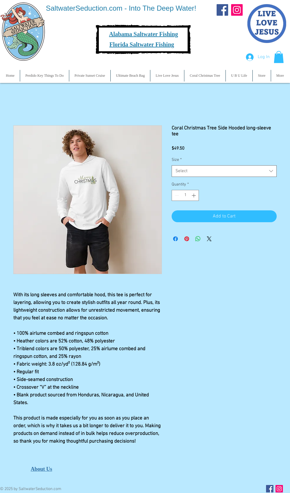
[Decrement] (176, 195)
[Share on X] (209, 238)
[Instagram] (237, 10)
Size (177, 159)
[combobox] (224, 171)
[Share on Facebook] (175, 238)
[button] (279, 57)
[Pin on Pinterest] (186, 238)
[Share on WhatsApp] (198, 238)
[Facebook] (222, 10)
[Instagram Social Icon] (279, 488)
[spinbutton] (185, 195)
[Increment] (194, 195)
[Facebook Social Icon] (269, 488)
